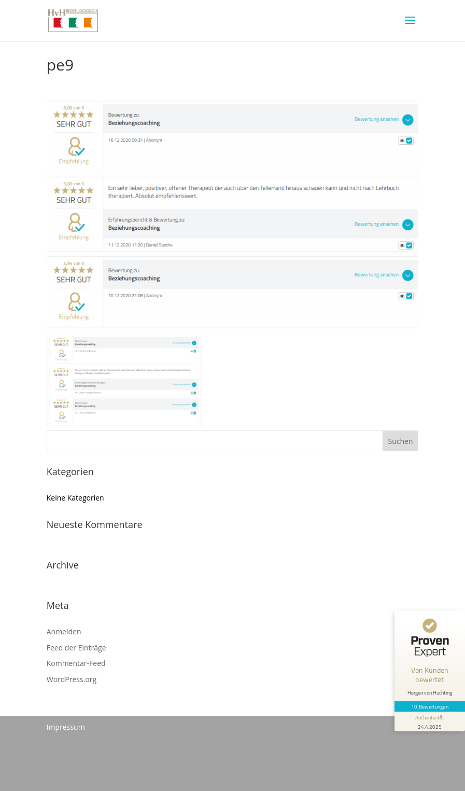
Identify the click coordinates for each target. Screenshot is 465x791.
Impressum (66, 727)
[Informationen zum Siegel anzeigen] (429, 721)
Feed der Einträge (76, 648)
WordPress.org (71, 679)
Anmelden (64, 631)
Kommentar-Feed (76, 663)
